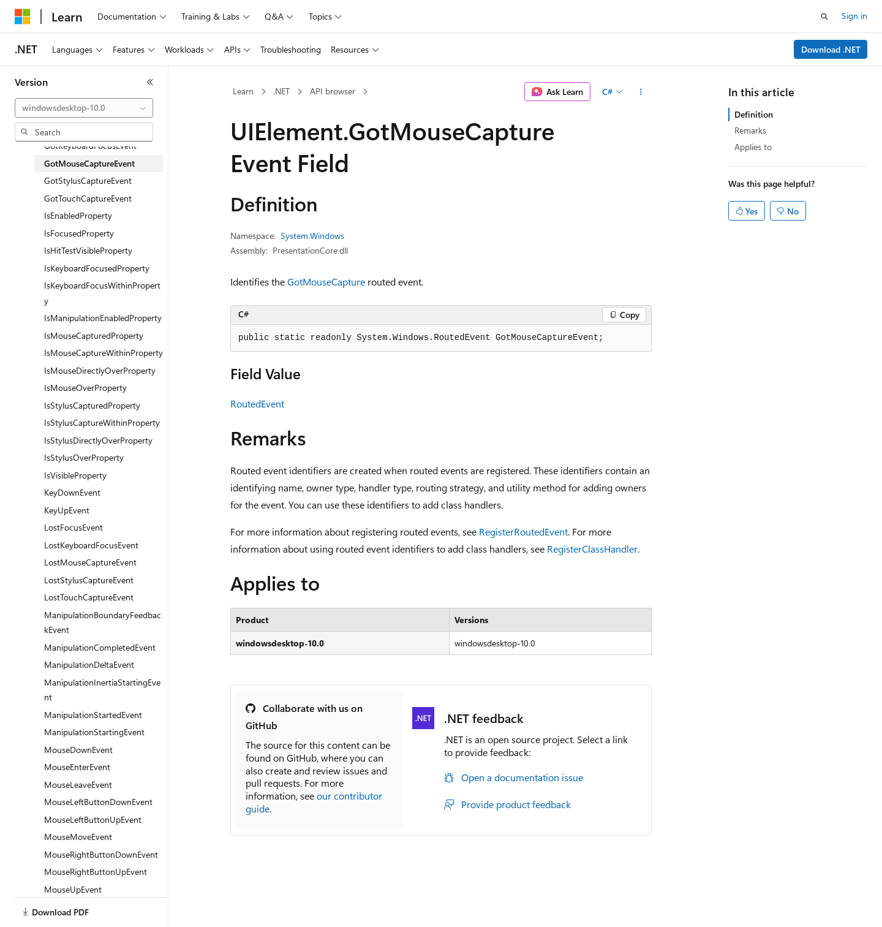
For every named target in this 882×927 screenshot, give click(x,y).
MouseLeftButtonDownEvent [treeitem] (98, 802)
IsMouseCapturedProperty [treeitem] (93, 335)
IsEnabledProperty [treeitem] (78, 215)
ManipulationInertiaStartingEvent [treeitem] (102, 689)
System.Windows (312, 235)
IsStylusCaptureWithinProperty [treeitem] (102, 422)
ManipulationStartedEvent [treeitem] (93, 715)
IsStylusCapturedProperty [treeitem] (92, 405)
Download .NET (831, 49)
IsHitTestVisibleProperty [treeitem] (88, 250)
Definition (753, 114)
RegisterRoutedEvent (523, 531)
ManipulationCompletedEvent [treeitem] (100, 647)
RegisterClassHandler (592, 548)
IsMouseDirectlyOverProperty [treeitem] (100, 370)
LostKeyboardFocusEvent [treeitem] (91, 545)
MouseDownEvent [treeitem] (78, 749)
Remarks (750, 130)
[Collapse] (150, 82)
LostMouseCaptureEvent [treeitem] (90, 562)
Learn (243, 91)
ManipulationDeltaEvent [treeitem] (89, 664)
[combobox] (84, 108)
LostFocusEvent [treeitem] (73, 527)
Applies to (753, 147)
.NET (281, 91)
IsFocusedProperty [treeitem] (79, 233)
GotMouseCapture (326, 281)
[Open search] (824, 17)
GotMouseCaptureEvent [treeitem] (89, 163)
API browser (332, 91)
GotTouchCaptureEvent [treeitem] (88, 198)
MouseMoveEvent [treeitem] (78, 836)
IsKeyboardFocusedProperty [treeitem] (96, 268)
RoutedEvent (257, 403)
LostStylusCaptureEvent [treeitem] (89, 580)
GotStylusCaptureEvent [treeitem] (88, 180)
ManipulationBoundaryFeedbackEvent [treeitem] (102, 622)
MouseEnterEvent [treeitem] (77, 767)
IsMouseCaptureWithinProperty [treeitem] (103, 352)
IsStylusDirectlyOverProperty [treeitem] (98, 440)
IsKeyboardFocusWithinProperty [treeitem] (102, 292)
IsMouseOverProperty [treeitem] (85, 387)
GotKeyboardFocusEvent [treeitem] (90, 145)
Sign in (854, 15)
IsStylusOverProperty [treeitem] (84, 457)
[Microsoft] (23, 17)
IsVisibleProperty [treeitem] (75, 475)
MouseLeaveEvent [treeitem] (78, 784)
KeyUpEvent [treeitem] (66, 510)
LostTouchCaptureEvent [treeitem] (89, 597)
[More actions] (641, 92)
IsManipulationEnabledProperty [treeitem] (103, 318)
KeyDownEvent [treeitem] (72, 492)
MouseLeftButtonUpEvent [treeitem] (92, 819)
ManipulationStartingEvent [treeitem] (94, 732)
